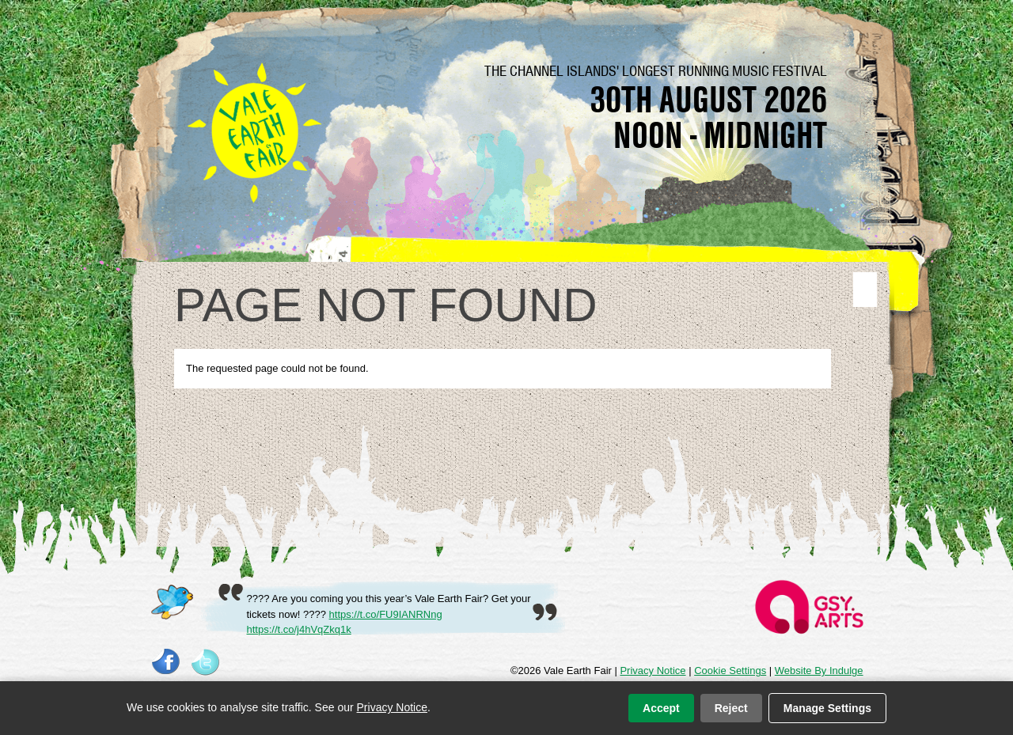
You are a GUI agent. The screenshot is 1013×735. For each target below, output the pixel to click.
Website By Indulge (819, 670)
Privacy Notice (652, 670)
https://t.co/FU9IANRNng (385, 614)
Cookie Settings (730, 670)
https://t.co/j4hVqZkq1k (299, 629)
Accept (661, 708)
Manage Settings (827, 708)
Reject (731, 708)
